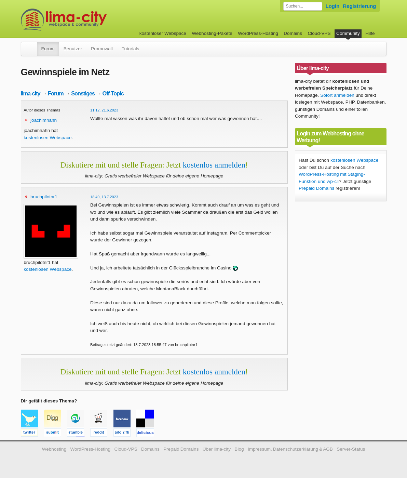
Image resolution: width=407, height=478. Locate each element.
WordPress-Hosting (258, 33)
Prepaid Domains (316, 188)
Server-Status (351, 449)
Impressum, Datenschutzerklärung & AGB (290, 449)
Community (348, 33)
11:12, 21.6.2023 (104, 110)
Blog (239, 449)
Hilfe (370, 33)
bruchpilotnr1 (43, 196)
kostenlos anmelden (214, 164)
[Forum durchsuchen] (302, 6)
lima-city (30, 93)
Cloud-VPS (319, 33)
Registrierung (359, 6)
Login (333, 6)
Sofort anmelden (337, 95)
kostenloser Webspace (162, 33)
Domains (293, 33)
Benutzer (73, 48)
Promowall (101, 48)
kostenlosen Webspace (47, 137)
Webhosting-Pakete (212, 33)
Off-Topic (113, 93)
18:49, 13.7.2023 (104, 197)
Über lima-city (217, 449)
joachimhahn (43, 120)
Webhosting (54, 449)
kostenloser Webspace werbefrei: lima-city (89, 20)
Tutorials (130, 48)
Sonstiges (83, 93)
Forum (48, 48)
